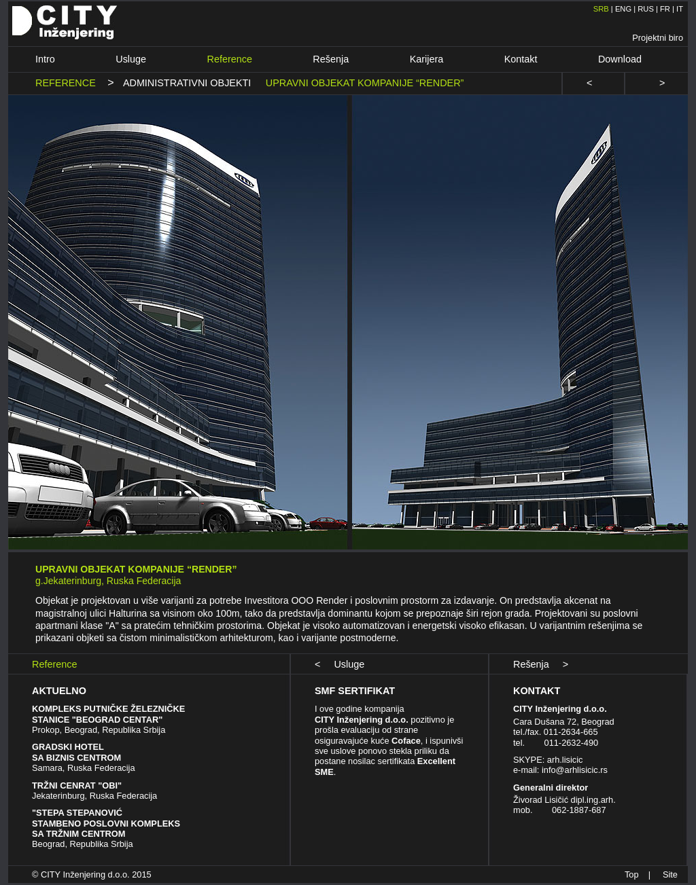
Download (620, 59)
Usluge (131, 59)
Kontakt (521, 59)
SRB (601, 9)
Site (670, 874)
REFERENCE (68, 82)
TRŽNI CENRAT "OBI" (77, 785)
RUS (646, 9)
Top (632, 874)
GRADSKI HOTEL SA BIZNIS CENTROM (76, 752)
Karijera (427, 59)
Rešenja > (540, 664)
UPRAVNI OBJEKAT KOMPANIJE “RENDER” (361, 82)
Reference (229, 59)
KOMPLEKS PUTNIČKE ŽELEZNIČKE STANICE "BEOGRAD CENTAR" (108, 714)
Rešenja (331, 59)
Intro (45, 59)
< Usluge (339, 664)
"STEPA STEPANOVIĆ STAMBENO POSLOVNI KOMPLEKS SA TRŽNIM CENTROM (106, 823)
